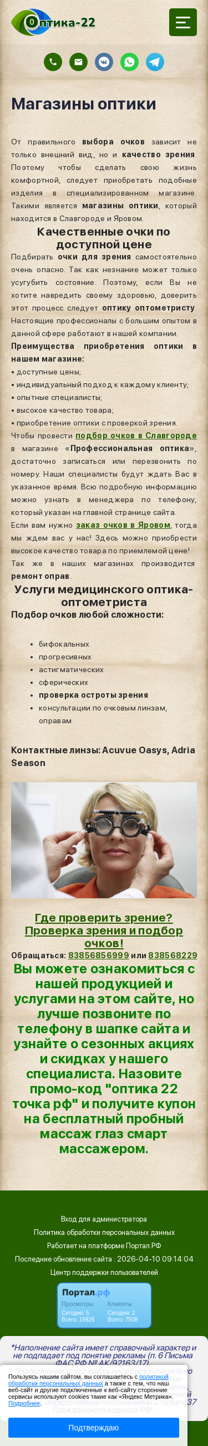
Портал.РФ (143, 1246)
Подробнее (24, 1403)
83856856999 (98, 955)
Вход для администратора (104, 1219)
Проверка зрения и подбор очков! (104, 936)
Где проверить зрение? (104, 917)
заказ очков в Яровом (123, 525)
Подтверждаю (93, 1427)
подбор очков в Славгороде (136, 435)
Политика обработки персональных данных (104, 1232)
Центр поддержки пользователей (104, 1272)
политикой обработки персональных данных (88, 1380)
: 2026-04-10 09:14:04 (154, 1259)
